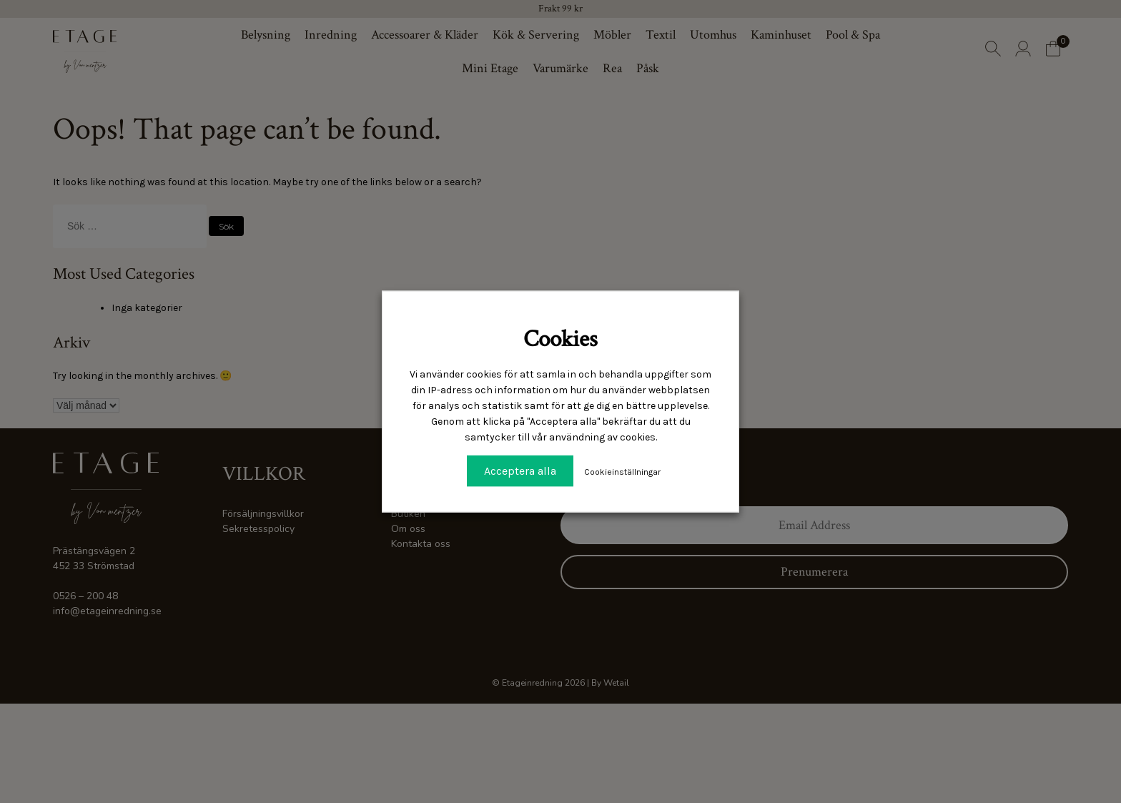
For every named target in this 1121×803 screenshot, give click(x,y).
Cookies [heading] (560, 338)
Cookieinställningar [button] (622, 472)
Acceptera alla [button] (520, 471)
